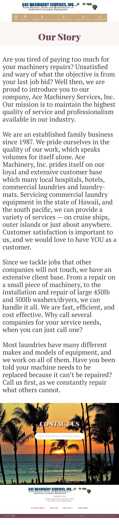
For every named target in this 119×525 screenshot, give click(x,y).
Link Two (67, 508)
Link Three (83, 508)
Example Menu (38, 508)
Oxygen (63, 499)
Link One (54, 508)
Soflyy (64, 496)
